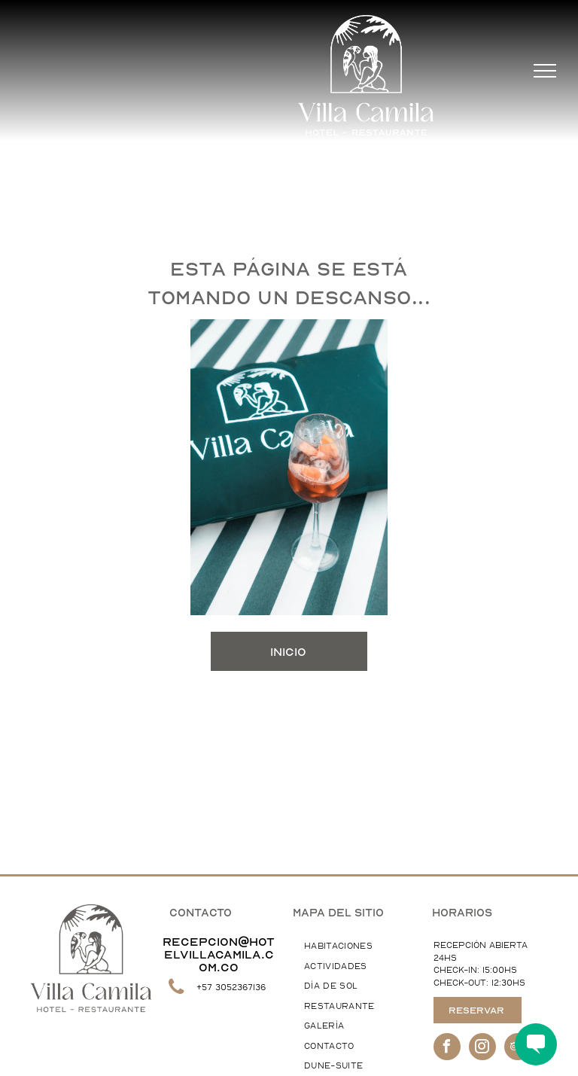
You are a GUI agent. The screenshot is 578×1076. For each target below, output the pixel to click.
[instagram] (482, 1048)
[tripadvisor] (517, 1048)
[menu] (544, 70)
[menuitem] (353, 947)
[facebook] (447, 1048)
